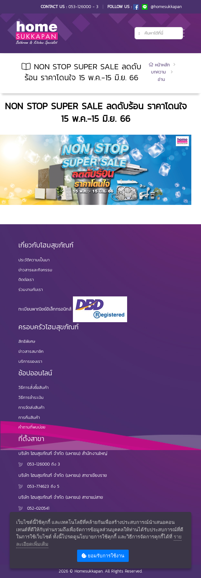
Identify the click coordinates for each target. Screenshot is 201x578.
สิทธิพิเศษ (26, 341)
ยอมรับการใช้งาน (103, 556)
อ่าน (161, 79)
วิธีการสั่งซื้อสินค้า (33, 387)
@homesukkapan (162, 7)
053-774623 (38, 486)
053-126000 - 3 (83, 7)
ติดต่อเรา (26, 279)
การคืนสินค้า (29, 417)
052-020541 (38, 508)
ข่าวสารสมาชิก (31, 351)
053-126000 (38, 464)
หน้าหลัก (160, 65)
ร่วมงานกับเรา (30, 289)
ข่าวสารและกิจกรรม (35, 270)
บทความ (158, 72)
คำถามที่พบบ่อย (31, 427)
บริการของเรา (30, 361)
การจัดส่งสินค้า (31, 407)
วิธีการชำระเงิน (31, 397)
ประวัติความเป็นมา (34, 260)
